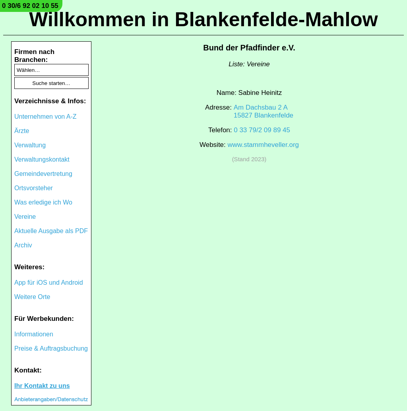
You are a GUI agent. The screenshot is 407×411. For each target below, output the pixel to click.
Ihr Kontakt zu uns (42, 385)
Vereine (25, 216)
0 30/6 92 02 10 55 (30, 6)
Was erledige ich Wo (43, 202)
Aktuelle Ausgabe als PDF (51, 231)
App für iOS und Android (48, 282)
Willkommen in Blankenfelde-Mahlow (203, 19)
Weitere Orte (32, 296)
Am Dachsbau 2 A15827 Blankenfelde (263, 111)
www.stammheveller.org (263, 145)
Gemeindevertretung (43, 173)
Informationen (33, 334)
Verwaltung (30, 145)
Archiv (23, 245)
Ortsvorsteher (33, 188)
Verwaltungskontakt (42, 159)
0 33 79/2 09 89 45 (262, 130)
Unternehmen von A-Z (45, 116)
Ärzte (21, 130)
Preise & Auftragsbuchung (51, 348)
